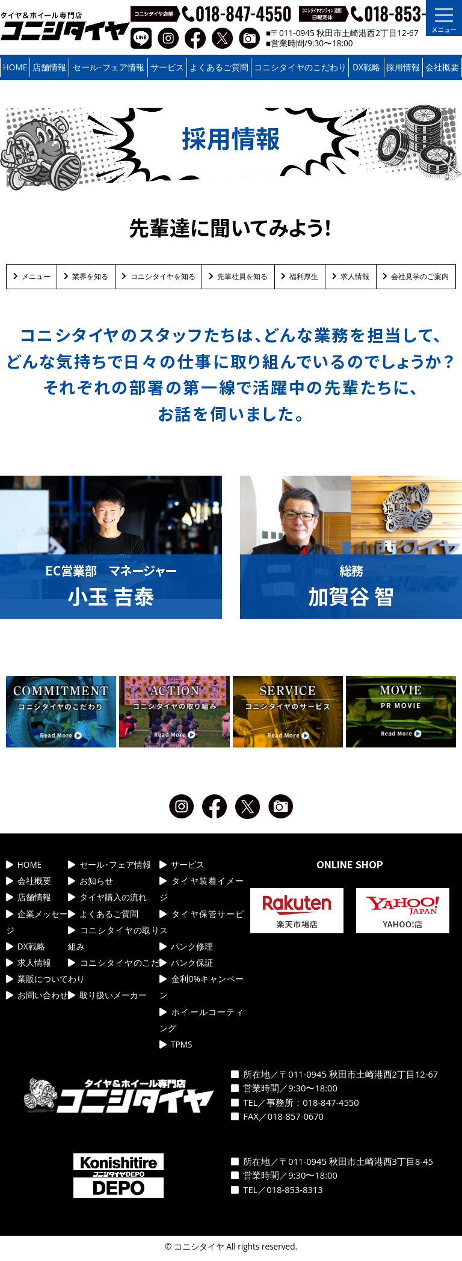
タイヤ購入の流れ (107, 897)
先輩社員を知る (238, 276)
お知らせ (90, 880)
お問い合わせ (37, 995)
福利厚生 (299, 276)
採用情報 (403, 67)
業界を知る (86, 276)
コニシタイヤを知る (158, 276)
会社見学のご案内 (416, 276)
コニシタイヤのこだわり (300, 67)
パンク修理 (186, 946)
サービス (167, 67)
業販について (37, 978)
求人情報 (350, 276)
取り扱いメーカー (107, 995)
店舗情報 (49, 67)
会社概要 (442, 67)
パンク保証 (186, 962)
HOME (15, 67)
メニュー (32, 276)
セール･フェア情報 (108, 67)
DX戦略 (366, 67)
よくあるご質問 (218, 67)
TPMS (175, 1044)
